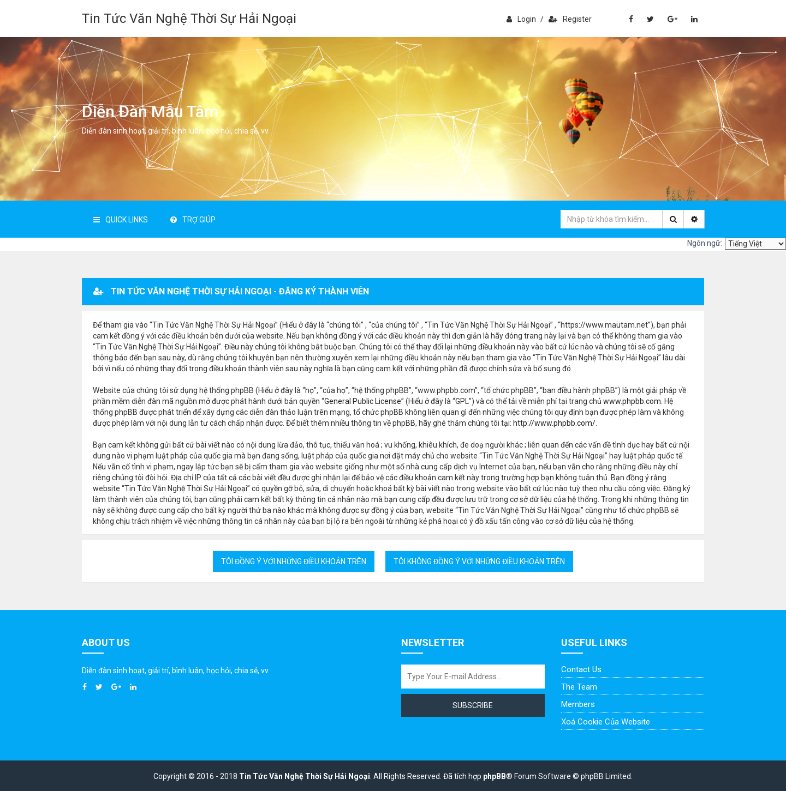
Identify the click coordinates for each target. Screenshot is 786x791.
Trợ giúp (193, 219)
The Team (579, 687)
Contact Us (581, 669)
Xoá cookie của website (605, 722)
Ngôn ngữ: (704, 243)
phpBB (494, 776)
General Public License (362, 401)
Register (570, 19)
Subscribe (472, 705)
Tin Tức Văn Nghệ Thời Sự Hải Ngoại (189, 18)
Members (578, 704)
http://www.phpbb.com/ (554, 423)
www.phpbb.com (632, 401)
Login (521, 19)
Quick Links (120, 219)
